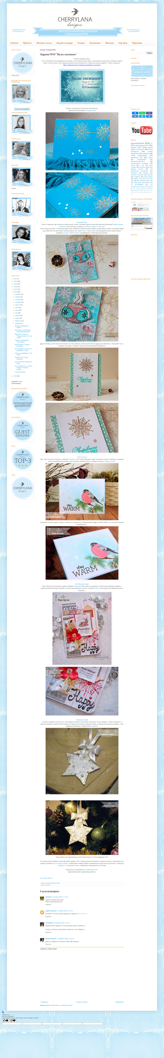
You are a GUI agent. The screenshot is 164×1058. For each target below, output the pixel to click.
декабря (18, 294)
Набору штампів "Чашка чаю (95, 226)
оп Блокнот (139, 149)
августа (17, 305)
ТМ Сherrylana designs (60, 863)
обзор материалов (139, 155)
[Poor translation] (12, 1020)
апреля (17, 315)
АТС (151, 192)
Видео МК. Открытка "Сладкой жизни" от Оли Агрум (23, 336)
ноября (17, 297)
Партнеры (137, 42)
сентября (18, 302)
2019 (15, 284)
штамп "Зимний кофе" (71, 233)
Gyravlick (48, 897)
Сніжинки (94, 726)
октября (18, 299)
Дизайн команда (64, 42)
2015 (15, 376)
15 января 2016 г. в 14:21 (65, 911)
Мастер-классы (44, 42)
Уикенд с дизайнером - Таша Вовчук (22, 341)
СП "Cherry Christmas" (139, 188)
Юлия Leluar (144, 186)
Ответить (48, 904)
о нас (142, 165)
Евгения (145, 173)
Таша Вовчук (148, 177)
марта (17, 318)
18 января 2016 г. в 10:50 (61, 923)
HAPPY (96, 588)
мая (16, 313)
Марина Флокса (137, 169)
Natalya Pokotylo (50, 938)
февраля (18, 321)
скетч (136, 192)
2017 (15, 289)
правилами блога (92, 870)
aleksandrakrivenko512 (138, 161)
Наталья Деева (145, 167)
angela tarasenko (51, 911)
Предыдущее (119, 1002)
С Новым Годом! (20, 372)
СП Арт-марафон (137, 184)
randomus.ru (62, 865)
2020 (15, 281)
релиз (147, 182)
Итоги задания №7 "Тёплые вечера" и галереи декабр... (23, 367)
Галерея (81, 42)
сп (152, 143)
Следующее (44, 1002)
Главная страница (81, 1002)
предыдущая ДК (141, 145)
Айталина (134, 173)
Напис (84, 231)
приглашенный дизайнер (139, 163)
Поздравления (141, 159)
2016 (15, 292)
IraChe (133, 165)
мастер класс (136, 147)
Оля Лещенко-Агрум (82, 584)
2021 (15, 279)
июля (17, 307)
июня (17, 310)
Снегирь (72, 459)
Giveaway (145, 190)
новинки (150, 175)
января (17, 323)
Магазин (109, 42)
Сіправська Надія (82, 720)
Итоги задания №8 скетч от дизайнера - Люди (23, 349)
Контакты (95, 42)
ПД (152, 186)
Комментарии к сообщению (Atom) (62, 1005)
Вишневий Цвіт (82, 222)
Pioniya (150, 158)
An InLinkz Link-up (46, 878)
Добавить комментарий (49, 949)
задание (48, 885)
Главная (14, 42)
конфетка (137, 177)
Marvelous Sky (137, 158)
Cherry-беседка (144, 192)
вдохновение (137, 143)
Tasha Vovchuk (82, 457)
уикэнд (150, 147)
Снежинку (77, 586)
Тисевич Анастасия (137, 175)
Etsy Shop (123, 42)
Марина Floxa (91, 110)
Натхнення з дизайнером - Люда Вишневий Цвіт (23, 330)
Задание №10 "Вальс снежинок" (21, 358)
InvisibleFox (49, 923)
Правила (27, 42)
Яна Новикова (141, 180)
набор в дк (138, 178)
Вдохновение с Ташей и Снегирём (22, 345)
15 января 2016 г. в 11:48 (60, 897)
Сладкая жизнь (110, 461)
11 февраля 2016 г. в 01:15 (65, 938)
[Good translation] (5, 1020)
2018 (15, 286)
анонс (140, 182)
